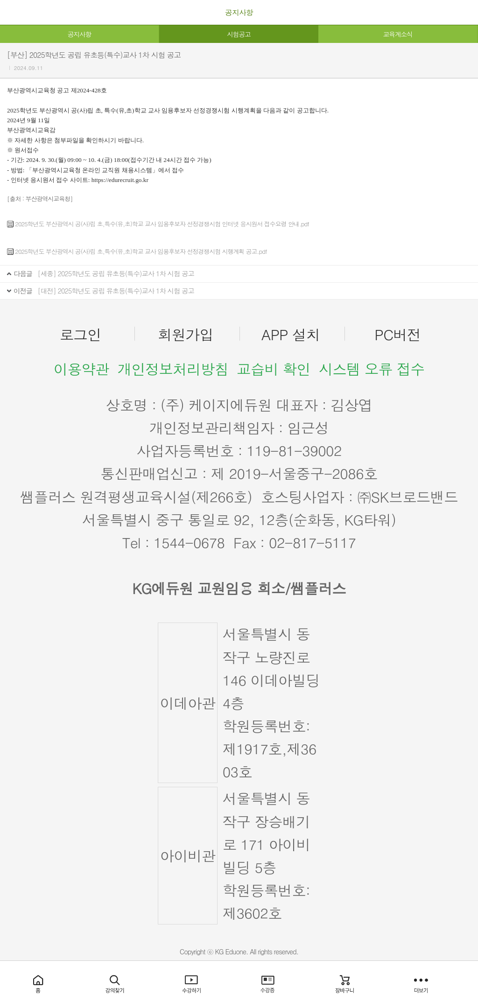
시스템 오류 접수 (372, 368)
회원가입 (185, 334)
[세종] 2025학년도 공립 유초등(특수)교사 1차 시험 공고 (116, 273)
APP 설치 (290, 334)
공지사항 (79, 34)
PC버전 (397, 334)
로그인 (80, 334)
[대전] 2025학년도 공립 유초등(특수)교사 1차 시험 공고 (116, 290)
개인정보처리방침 (172, 368)
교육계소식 (397, 34)
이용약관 (81, 368)
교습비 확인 (273, 368)
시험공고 (238, 34)
